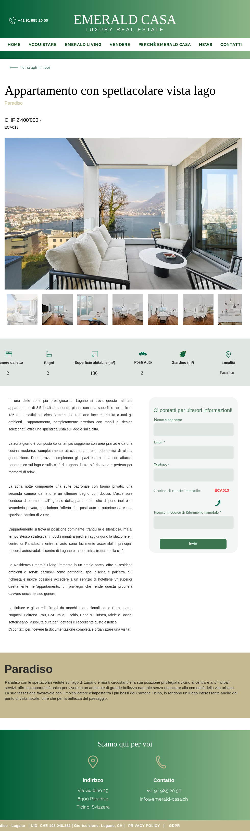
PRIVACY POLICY (144, 826)
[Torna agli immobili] (29, 67)
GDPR (174, 826)
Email (158, 442)
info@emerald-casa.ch (164, 799)
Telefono (160, 465)
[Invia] (193, 544)
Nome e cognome (168, 419)
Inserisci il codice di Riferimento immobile (186, 512)
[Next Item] (233, 214)
